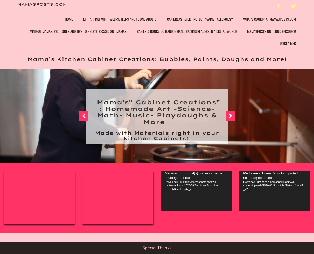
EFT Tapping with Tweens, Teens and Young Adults (120, 19)
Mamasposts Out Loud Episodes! (271, 31)
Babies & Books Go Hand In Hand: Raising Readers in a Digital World (187, 31)
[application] (196, 191)
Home (69, 19)
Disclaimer (288, 43)
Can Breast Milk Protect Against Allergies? (200, 19)
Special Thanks (157, 248)
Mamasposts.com (42, 4)
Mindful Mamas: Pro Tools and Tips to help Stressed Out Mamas (78, 31)
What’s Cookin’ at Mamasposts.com (269, 19)
